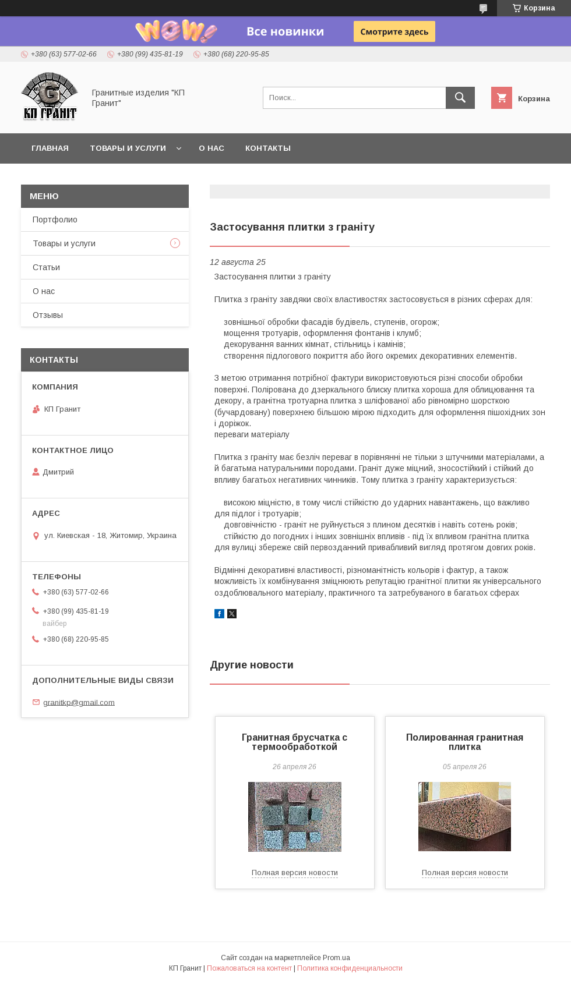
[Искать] (460, 98)
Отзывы (48, 315)
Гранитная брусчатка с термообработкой (294, 742)
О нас (211, 148)
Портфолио (55, 219)
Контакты (268, 148)
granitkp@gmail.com (79, 702)
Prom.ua (336, 958)
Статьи (46, 267)
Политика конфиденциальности (350, 968)
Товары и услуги (128, 148)
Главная (50, 148)
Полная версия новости (295, 872)
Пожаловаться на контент (249, 968)
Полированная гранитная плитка (464, 742)
